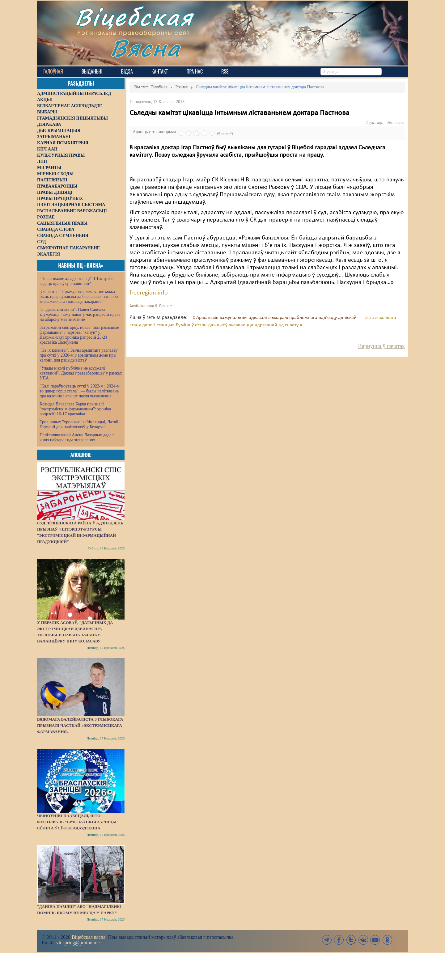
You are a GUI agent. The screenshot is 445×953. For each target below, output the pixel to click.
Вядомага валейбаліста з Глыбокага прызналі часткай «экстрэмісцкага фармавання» (80, 725)
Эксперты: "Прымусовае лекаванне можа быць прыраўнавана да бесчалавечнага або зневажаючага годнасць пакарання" (79, 296)
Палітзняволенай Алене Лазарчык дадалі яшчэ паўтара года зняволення (77, 437)
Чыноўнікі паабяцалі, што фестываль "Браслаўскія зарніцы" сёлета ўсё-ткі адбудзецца (78, 821)
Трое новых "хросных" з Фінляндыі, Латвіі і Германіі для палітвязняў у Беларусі (80, 424)
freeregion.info (148, 293)
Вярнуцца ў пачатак (381, 346)
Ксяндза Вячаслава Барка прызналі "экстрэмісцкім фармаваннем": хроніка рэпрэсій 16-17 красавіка (75, 409)
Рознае (165, 306)
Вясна (145, 48)
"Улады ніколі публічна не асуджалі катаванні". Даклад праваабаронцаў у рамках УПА (81, 373)
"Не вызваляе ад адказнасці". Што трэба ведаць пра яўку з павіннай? (76, 281)
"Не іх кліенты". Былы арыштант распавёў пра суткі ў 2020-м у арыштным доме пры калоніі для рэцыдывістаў (79, 355)
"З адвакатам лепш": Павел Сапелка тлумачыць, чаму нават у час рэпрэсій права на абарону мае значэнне (80, 314)
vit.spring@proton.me (78, 942)
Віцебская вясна (88, 937)
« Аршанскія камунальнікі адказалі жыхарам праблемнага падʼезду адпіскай (275, 317)
